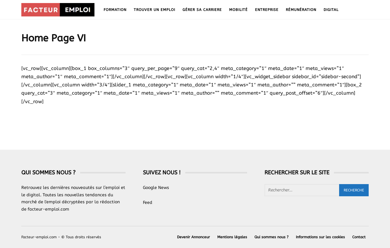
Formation (115, 10)
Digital (331, 10)
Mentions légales (232, 237)
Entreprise (266, 10)
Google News (156, 187)
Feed (147, 202)
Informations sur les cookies (320, 237)
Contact (359, 237)
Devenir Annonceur (193, 237)
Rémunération (301, 10)
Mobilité (238, 10)
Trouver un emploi (154, 10)
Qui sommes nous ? (271, 237)
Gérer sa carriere (202, 10)
